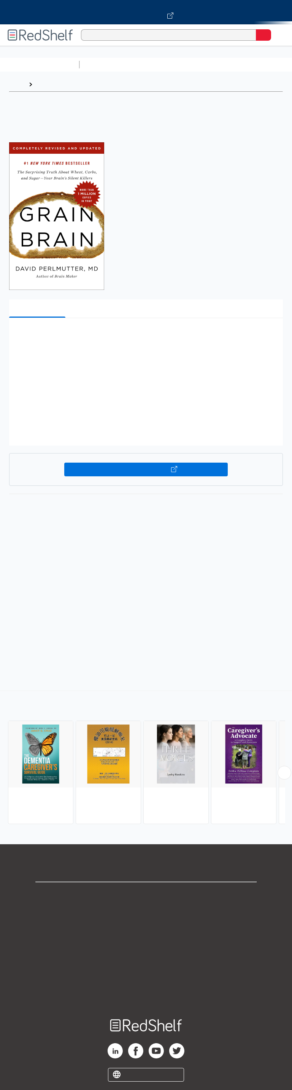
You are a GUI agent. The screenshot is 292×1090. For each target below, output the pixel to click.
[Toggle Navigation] (278, 35)
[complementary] (146, 758)
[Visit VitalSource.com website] (146, 12)
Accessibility (146, 978)
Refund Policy (146, 961)
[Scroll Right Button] (284, 773)
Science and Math (149, 64)
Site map (146, 994)
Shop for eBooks (146, 894)
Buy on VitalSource (146, 469)
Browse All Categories (39, 64)
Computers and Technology (217, 64)
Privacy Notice (146, 927)
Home (17, 84)
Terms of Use (146, 944)
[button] (145, 335)
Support (146, 911)
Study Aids (102, 64)
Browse (47, 84)
